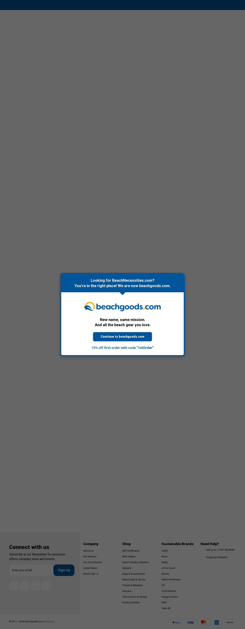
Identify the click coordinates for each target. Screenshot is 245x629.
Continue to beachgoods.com (122, 336)
